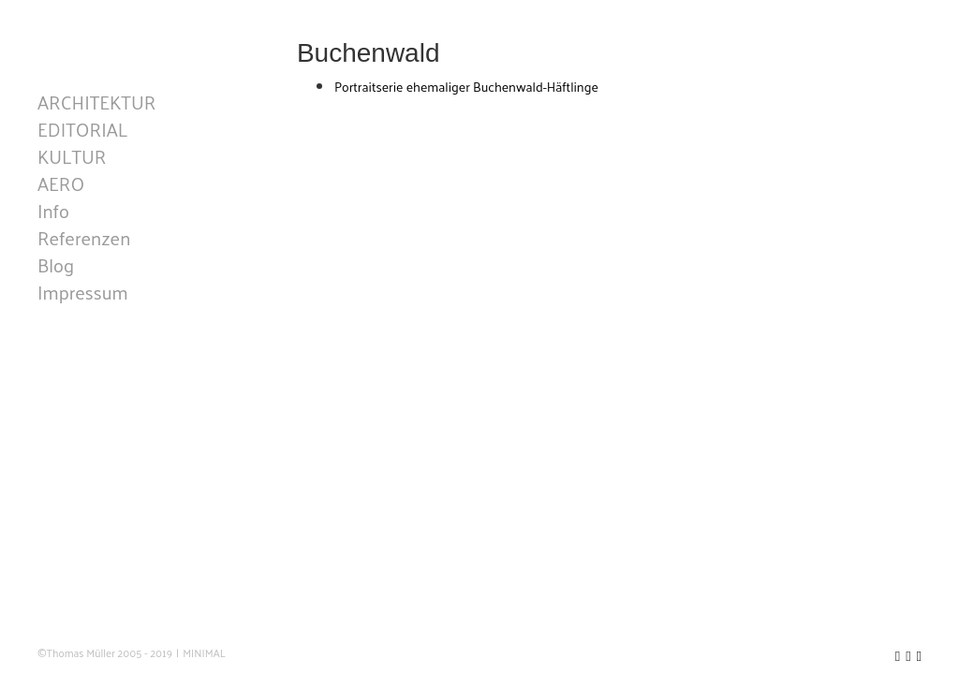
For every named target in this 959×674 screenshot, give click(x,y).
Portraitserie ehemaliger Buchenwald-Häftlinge (466, 86)
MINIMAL (204, 653)
